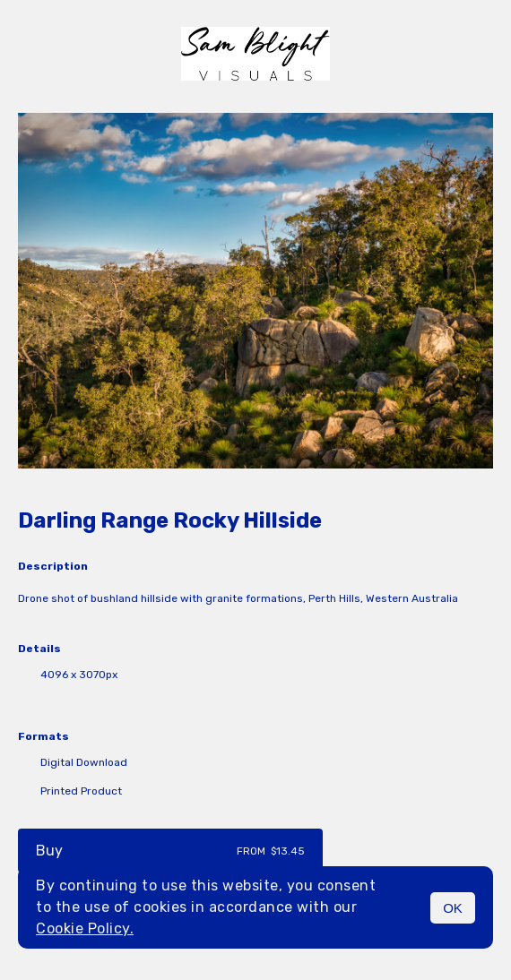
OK (453, 908)
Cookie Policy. (85, 928)
